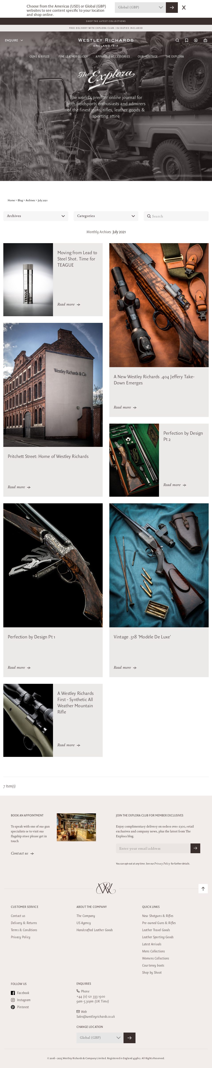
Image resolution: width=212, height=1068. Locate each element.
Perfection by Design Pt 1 (31, 637)
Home (11, 200)
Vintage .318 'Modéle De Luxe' (142, 637)
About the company (92, 907)
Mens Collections (153, 951)
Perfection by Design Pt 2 (183, 436)
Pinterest (20, 1007)
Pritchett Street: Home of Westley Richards (48, 456)
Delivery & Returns (24, 923)
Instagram (21, 1000)
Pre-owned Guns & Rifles (159, 923)
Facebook (20, 993)
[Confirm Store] (129, 1038)
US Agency (84, 923)
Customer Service (24, 907)
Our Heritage (148, 56)
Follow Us (19, 984)
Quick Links (151, 907)
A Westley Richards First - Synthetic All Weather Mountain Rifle (75, 703)
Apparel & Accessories (113, 56)
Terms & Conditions (24, 930)
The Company (86, 916)
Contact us (19, 854)
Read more (66, 305)
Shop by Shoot (152, 973)
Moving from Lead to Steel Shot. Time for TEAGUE (77, 259)
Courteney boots (153, 965)
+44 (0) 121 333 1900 (91, 996)
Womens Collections (155, 958)
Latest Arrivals (151, 944)
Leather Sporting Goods (157, 937)
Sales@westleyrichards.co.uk (96, 1017)
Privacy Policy (162, 864)
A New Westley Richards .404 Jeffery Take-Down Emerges (154, 380)
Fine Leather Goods (73, 56)
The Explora (174, 56)
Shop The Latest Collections (106, 21)
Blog (20, 200)
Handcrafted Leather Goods (95, 930)
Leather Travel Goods (156, 930)
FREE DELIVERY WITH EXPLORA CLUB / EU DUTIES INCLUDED (106, 28)
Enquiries (84, 983)
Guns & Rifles (39, 56)
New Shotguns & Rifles (157, 916)
